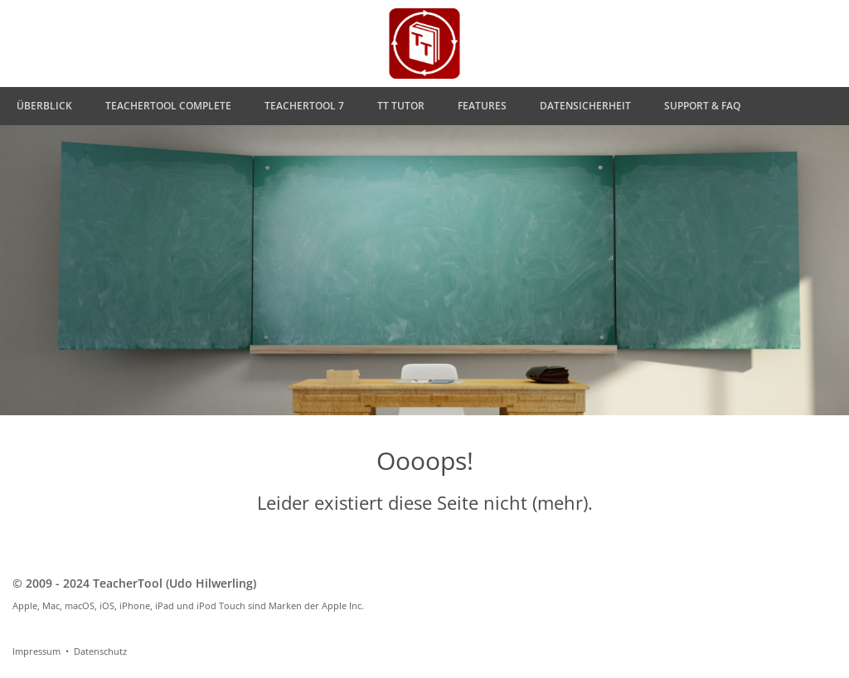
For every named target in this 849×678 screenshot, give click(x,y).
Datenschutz (100, 651)
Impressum (36, 651)
